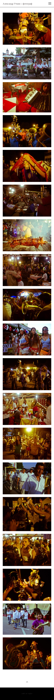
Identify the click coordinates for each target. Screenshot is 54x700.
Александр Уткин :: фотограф (17, 4)
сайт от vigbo (27, 693)
